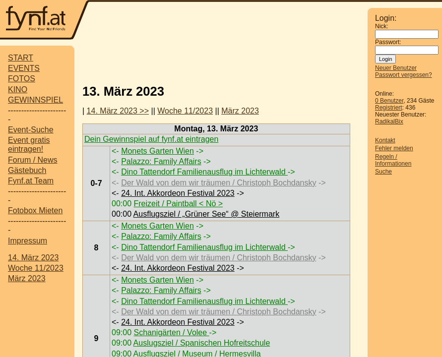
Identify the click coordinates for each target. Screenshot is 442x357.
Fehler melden (394, 148)
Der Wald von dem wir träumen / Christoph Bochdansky (218, 182)
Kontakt (385, 140)
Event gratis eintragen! (29, 144)
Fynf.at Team (31, 181)
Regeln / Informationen (393, 160)
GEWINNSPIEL (35, 100)
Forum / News (33, 160)
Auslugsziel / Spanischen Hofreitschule (201, 343)
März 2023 (27, 278)
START (20, 58)
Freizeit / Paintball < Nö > (178, 203)
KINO (17, 89)
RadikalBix (389, 121)
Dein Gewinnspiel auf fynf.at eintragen (151, 139)
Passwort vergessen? (403, 74)
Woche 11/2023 (35, 268)
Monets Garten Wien (157, 151)
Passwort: (388, 42)
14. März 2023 (33, 257)
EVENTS (24, 68)
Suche (383, 171)
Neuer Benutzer (396, 67)
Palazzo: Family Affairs (161, 161)
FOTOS (21, 78)
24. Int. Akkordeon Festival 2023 (178, 193)
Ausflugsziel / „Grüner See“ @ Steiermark (206, 214)
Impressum (27, 241)
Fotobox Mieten (35, 210)
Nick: (381, 26)
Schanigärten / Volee (171, 332)
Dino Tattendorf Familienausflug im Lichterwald (204, 172)
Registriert (388, 107)
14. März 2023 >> (118, 111)
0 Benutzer (389, 100)
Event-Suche (31, 129)
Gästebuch (27, 170)
